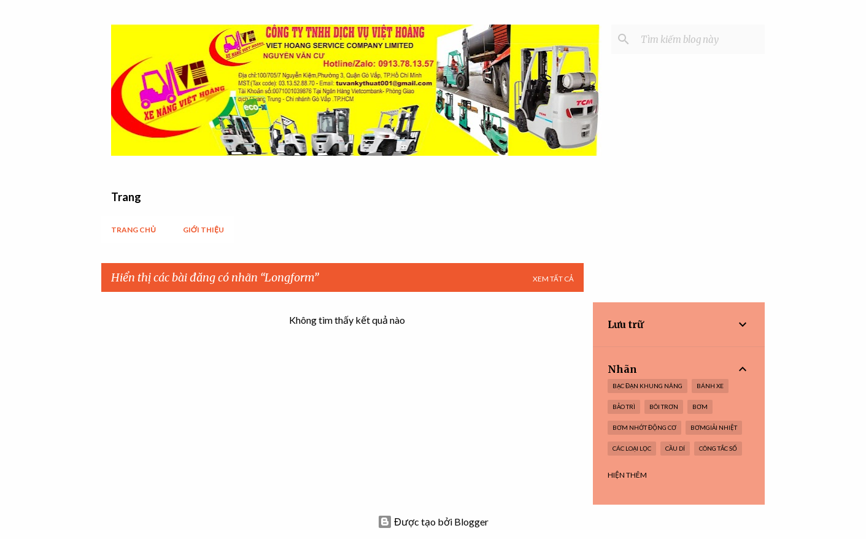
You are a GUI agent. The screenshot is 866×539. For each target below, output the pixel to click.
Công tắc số (718, 448)
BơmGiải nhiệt (713, 427)
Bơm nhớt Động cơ (644, 427)
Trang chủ (133, 229)
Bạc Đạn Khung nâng (647, 385)
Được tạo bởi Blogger (433, 521)
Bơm (700, 406)
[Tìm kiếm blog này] (700, 39)
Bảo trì (624, 406)
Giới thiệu (203, 229)
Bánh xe (710, 385)
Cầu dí (675, 448)
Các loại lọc (632, 448)
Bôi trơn (663, 406)
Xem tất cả (553, 278)
